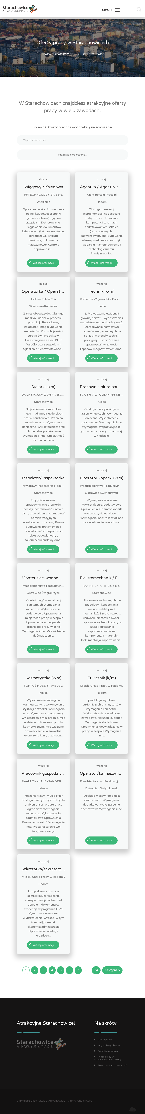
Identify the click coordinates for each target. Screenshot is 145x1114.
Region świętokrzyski (107, 1045)
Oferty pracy (103, 1039)
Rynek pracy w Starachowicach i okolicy (107, 1058)
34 (96, 970)
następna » (112, 970)
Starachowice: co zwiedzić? (110, 1065)
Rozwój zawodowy (106, 1051)
